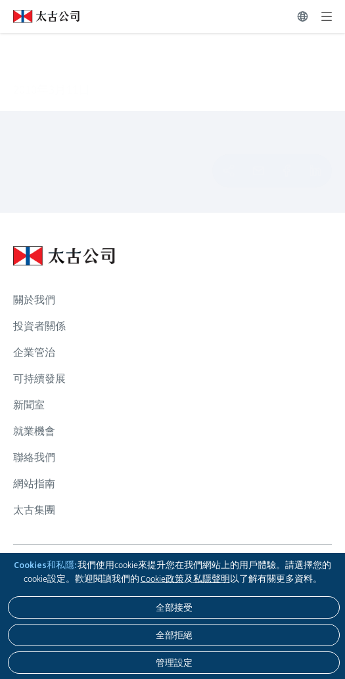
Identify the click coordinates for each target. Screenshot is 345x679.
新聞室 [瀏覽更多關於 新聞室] (29, 405)
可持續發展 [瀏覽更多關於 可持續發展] (39, 378)
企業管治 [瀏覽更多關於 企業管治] (34, 352)
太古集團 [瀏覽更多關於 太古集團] (34, 510)
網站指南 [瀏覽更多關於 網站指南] (34, 483)
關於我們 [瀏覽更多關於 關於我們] (34, 300)
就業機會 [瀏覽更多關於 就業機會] (34, 431)
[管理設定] (174, 662)
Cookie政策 (162, 578)
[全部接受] (174, 607)
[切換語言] (302, 16)
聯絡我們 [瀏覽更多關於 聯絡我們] (34, 457)
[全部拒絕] (174, 635)
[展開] (326, 16)
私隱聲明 (211, 578)
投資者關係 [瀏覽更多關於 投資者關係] (39, 326)
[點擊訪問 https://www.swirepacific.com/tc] (40, 16)
